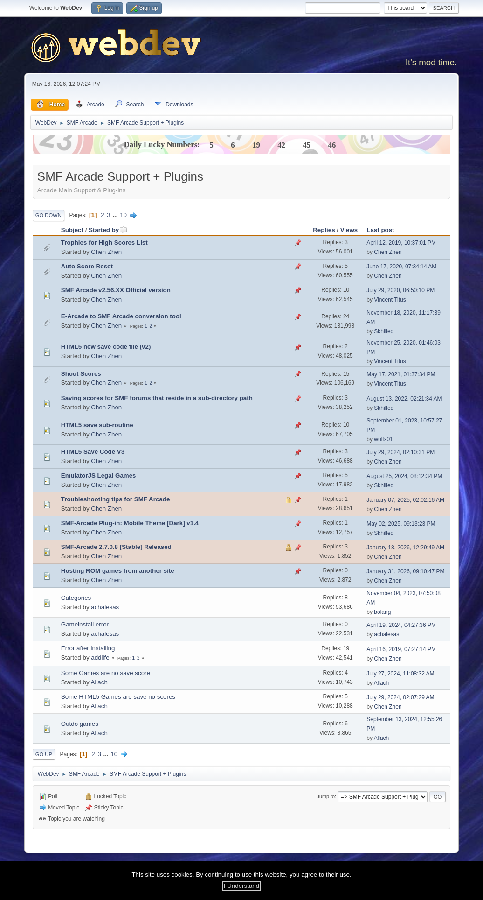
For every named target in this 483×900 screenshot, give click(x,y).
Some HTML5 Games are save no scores (118, 696)
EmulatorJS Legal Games (98, 475)
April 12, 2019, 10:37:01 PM (401, 242)
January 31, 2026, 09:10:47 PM (405, 571)
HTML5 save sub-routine (97, 425)
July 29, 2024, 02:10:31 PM (400, 452)
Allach (99, 682)
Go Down (48, 215)
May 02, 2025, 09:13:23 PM (400, 523)
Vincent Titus (390, 299)
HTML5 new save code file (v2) (106, 346)
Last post (380, 229)
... (115, 214)
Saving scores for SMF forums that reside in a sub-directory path (157, 397)
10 (123, 214)
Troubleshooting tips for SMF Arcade (115, 499)
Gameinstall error (85, 624)
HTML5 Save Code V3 (92, 451)
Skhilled (383, 331)
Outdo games (79, 723)
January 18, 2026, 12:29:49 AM (405, 547)
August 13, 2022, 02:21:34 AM (404, 398)
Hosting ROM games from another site (117, 570)
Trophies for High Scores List (104, 242)
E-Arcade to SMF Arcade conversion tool (121, 316)
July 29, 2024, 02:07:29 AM (400, 697)
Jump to (326, 796)
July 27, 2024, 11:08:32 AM (400, 673)
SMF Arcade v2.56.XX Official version (116, 290)
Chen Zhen (106, 251)
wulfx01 (383, 439)
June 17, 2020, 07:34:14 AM (401, 266)
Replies (324, 229)
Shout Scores (81, 373)
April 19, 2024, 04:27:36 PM (401, 625)
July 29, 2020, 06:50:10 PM (400, 290)
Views (349, 229)
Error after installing (88, 648)
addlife (100, 657)
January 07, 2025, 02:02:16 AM (405, 500)
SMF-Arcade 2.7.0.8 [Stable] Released (116, 546)
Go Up (43, 754)
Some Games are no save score (105, 672)
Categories (76, 597)
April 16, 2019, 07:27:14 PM (401, 649)
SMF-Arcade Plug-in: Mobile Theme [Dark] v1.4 (130, 523)
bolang (382, 612)
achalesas (105, 607)
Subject (72, 229)
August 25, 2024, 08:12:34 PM (404, 476)
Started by (108, 229)
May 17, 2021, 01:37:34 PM (400, 374)
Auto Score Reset (87, 266)
